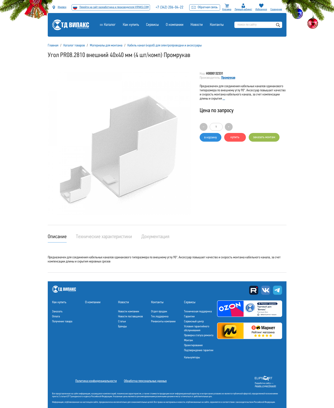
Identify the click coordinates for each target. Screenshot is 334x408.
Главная (53, 45)
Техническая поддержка (198, 311)
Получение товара (62, 321)
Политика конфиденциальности (96, 381)
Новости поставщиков (130, 316)
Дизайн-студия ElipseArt (265, 386)
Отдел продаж (159, 311)
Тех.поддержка (159, 316)
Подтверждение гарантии (198, 350)
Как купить (131, 25)
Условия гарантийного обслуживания (196, 328)
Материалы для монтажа (106, 45)
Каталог (110, 25)
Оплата (56, 316)
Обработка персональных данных (145, 381)
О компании (174, 25)
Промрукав (228, 78)
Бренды (122, 326)
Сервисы (152, 25)
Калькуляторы (192, 357)
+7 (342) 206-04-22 (169, 7)
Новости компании (128, 311)
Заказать (57, 311)
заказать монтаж (264, 137)
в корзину (210, 137)
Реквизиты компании (163, 321)
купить (234, 137)
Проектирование (193, 345)
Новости (197, 25)
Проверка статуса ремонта (198, 335)
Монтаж (188, 340)
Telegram (277, 290)
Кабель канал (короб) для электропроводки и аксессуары (164, 45)
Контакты (217, 25)
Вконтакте (265, 290)
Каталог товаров (74, 45)
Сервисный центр (194, 321)
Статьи (122, 321)
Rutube (253, 290)
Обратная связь (205, 7)
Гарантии (189, 316)
